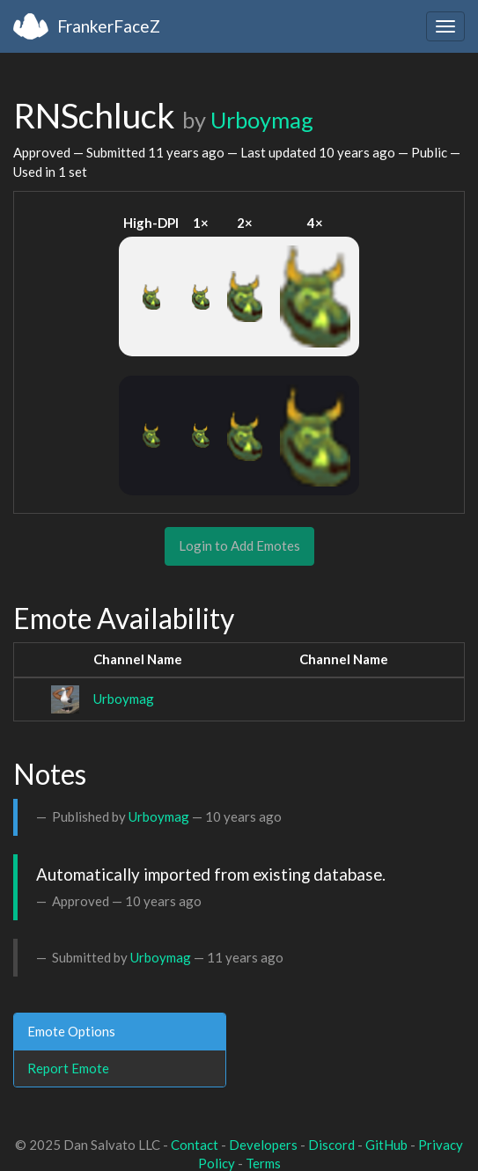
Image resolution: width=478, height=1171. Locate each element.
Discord (331, 1145)
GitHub (386, 1145)
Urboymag (261, 119)
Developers (263, 1145)
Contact (194, 1145)
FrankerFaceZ (108, 26)
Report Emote (68, 1068)
